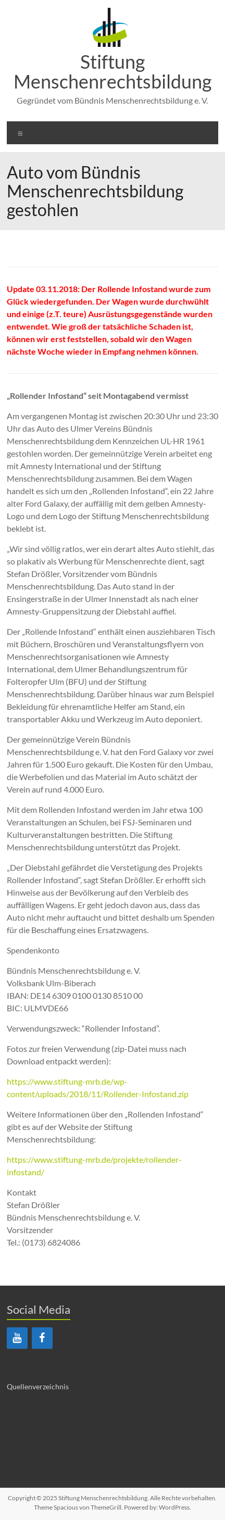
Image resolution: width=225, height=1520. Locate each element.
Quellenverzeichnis (38, 1386)
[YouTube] (17, 1338)
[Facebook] (42, 1338)
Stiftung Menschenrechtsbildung (112, 71)
